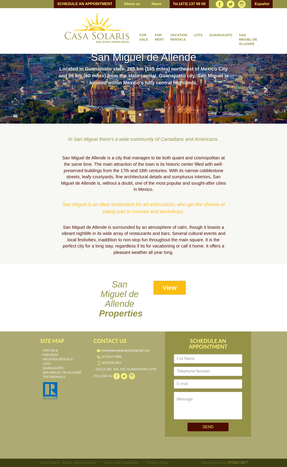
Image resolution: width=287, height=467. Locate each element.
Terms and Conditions (121, 463)
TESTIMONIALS (54, 377)
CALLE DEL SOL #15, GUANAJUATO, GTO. (126, 369)
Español (262, 4)
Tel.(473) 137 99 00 (189, 4)
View (169, 287)
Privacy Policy (158, 463)
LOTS (198, 35)
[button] (21, 89)
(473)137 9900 (109, 356)
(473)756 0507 (109, 363)
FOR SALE (143, 37)
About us (132, 4)
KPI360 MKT (238, 463)
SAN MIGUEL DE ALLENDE (248, 39)
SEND (208, 427)
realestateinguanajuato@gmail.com (123, 350)
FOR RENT (159, 37)
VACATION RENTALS (178, 37)
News (156, 4)
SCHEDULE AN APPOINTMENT (84, 4)
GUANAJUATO (220, 35)
